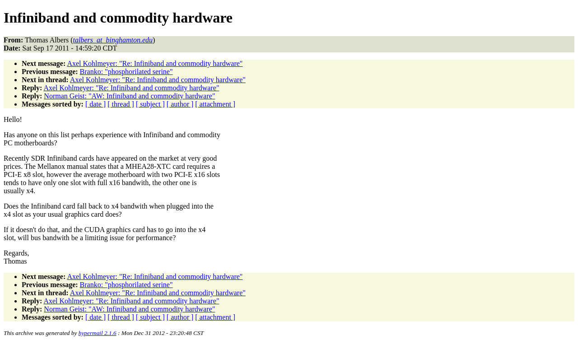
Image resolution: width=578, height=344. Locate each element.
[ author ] (180, 104)
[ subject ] (150, 104)
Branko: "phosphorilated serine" (126, 71)
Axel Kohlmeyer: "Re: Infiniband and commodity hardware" (154, 63)
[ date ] (95, 104)
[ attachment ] (215, 104)
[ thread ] (120, 104)
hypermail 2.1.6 (98, 333)
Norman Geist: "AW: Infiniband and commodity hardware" (129, 96)
